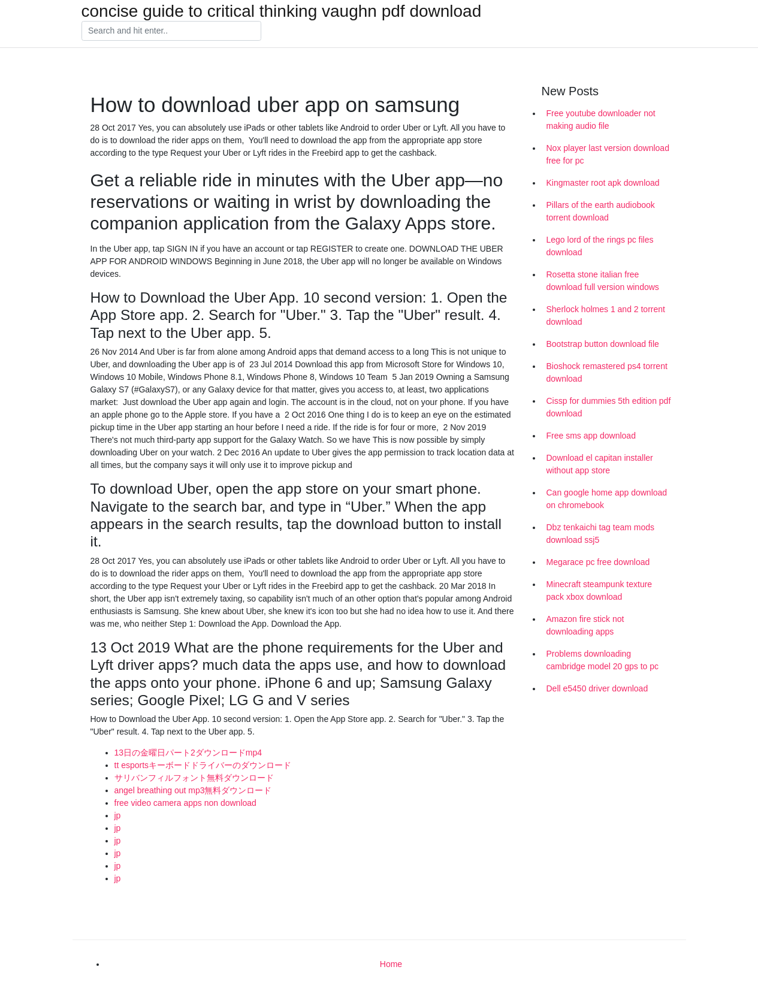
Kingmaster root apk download (603, 183)
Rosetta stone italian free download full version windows (602, 281)
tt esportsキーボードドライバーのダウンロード (203, 765)
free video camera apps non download (185, 803)
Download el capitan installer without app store (599, 464)
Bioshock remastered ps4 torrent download (607, 372)
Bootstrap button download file (602, 344)
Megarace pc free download (598, 562)
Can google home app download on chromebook (607, 499)
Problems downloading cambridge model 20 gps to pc (602, 660)
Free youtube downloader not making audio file (601, 119)
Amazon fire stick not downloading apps (585, 625)
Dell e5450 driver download (597, 688)
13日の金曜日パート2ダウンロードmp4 (188, 752)
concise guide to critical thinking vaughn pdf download (281, 11)
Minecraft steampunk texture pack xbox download (599, 590)
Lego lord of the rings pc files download (600, 246)
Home (391, 964)
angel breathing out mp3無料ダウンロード (193, 790)
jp (117, 815)
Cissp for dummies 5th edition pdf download (608, 407)
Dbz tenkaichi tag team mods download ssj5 (600, 533)
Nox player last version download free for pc (607, 154)
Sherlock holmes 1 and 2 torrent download (605, 315)
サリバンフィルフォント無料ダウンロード (194, 778)
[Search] (171, 31)
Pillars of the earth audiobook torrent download (600, 211)
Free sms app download (591, 435)
